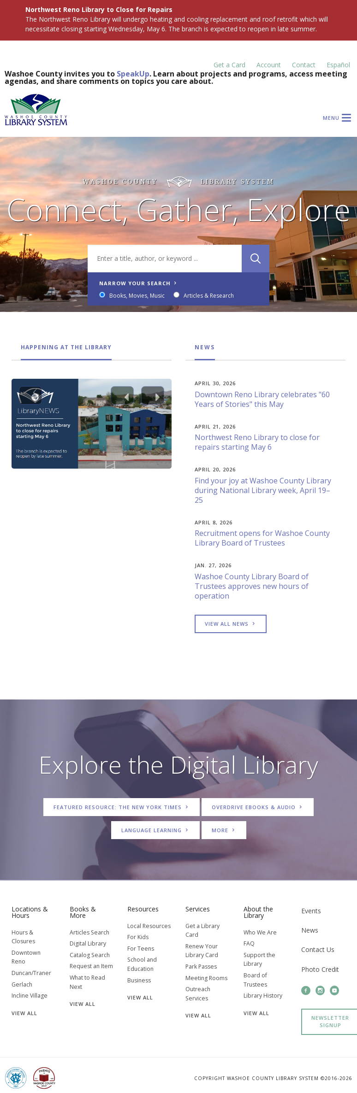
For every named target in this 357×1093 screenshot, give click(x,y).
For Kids (138, 937)
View (24, 1013)
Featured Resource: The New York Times (122, 807)
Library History (263, 995)
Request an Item (91, 966)
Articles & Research (210, 296)
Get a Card (229, 64)
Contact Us (317, 949)
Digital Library (88, 943)
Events (311, 910)
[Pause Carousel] (30, 395)
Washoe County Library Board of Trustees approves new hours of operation (252, 586)
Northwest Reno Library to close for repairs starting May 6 (257, 442)
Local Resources (149, 926)
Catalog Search (90, 955)
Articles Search (89, 932)
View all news (230, 623)
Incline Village (30, 995)
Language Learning (155, 830)
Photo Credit (320, 969)
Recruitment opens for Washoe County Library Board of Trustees (262, 538)
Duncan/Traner (31, 973)
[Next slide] (152, 395)
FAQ (249, 943)
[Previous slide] (122, 395)
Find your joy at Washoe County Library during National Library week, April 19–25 (263, 490)
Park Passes (201, 966)
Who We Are (260, 932)
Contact (303, 64)
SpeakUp (133, 74)
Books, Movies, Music (138, 296)
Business (139, 980)
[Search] (254, 258)
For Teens (140, 948)
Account (268, 64)
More (224, 830)
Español (338, 64)
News (205, 347)
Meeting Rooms (206, 978)
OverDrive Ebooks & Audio (257, 807)
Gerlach (22, 984)
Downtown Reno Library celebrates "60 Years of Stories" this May (262, 399)
